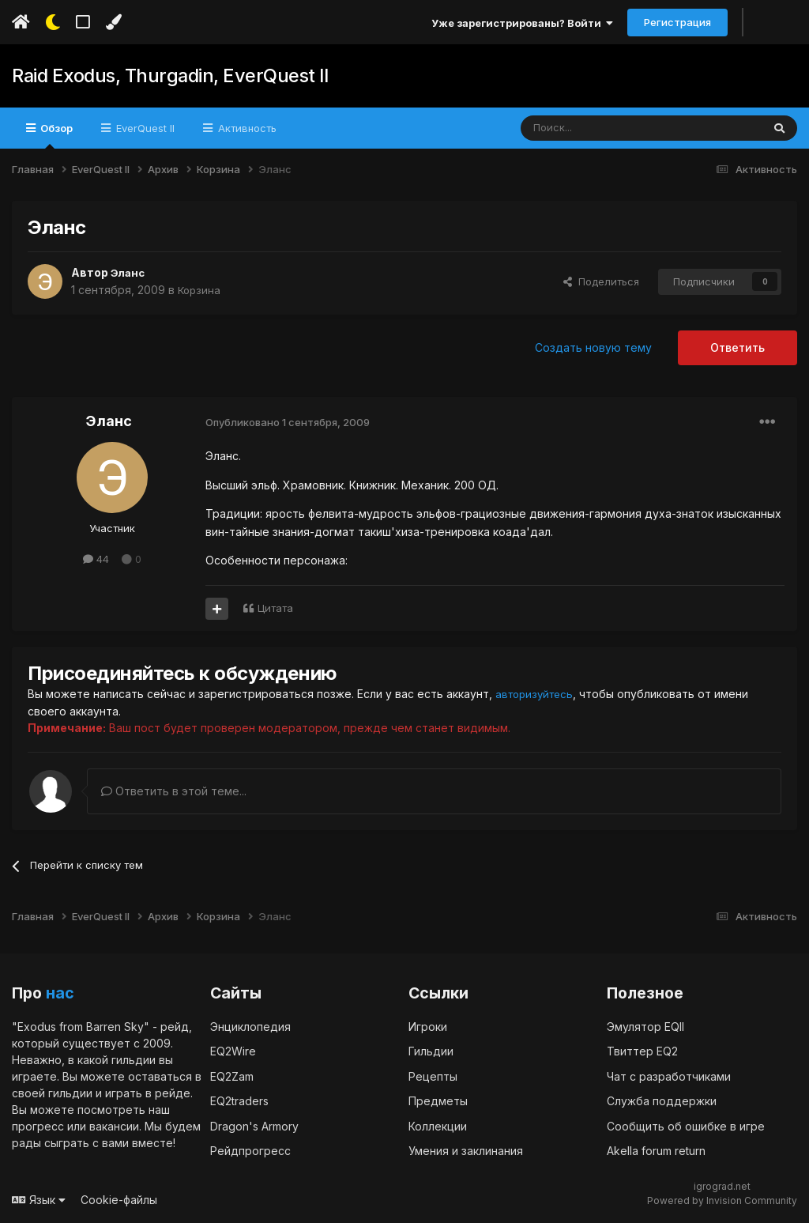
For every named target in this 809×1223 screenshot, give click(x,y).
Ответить (737, 347)
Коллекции (437, 1125)
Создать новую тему (593, 347)
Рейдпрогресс (250, 1150)
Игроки (427, 1025)
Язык (39, 1199)
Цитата (275, 608)
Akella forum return (656, 1150)
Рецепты (432, 1075)
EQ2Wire (233, 1050)
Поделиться (601, 281)
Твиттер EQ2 (642, 1050)
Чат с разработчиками (669, 1075)
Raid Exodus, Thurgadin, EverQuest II (161, 76)
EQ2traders (239, 1100)
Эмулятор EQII (645, 1025)
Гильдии (430, 1050)
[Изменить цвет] (113, 22)
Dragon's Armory (254, 1125)
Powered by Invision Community (722, 1200)
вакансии (114, 1125)
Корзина (200, 289)
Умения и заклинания (465, 1150)
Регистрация (677, 22)
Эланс (129, 272)
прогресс (38, 1125)
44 (96, 559)
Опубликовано (287, 422)
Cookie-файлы (119, 1199)
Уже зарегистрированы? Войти (522, 23)
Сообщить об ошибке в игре (686, 1125)
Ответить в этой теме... (173, 790)
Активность (246, 128)
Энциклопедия (250, 1025)
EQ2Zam (232, 1075)
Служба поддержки (662, 1100)
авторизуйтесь (537, 693)
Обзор (55, 135)
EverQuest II (144, 128)
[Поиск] (605, 128)
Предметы (438, 1100)
